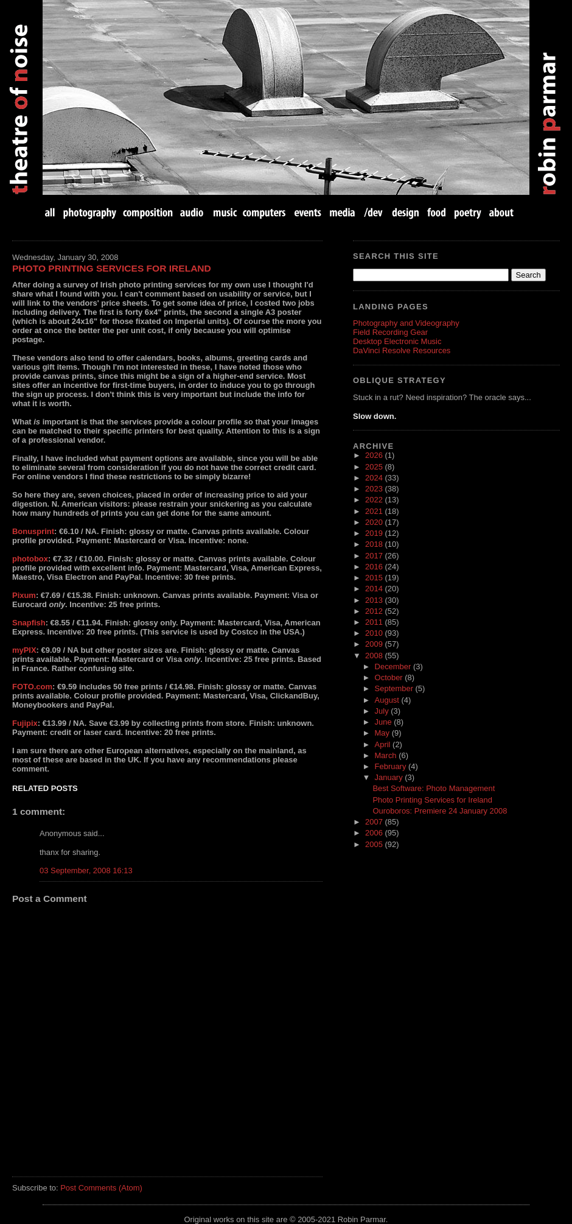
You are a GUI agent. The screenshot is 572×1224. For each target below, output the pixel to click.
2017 (375, 555)
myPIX (24, 650)
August (388, 700)
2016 (375, 566)
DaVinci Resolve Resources (401, 350)
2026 (375, 455)
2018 (375, 544)
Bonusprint (33, 531)
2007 (375, 821)
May (383, 732)
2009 (375, 644)
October (390, 677)
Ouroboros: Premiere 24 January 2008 (439, 810)
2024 (375, 477)
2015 (375, 577)
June (384, 721)
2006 (375, 832)
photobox (30, 558)
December (394, 666)
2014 (375, 588)
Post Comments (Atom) (101, 1187)
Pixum (24, 595)
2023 (375, 488)
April (384, 744)
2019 (375, 533)
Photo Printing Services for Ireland (111, 268)
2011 (375, 622)
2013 (375, 600)
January (390, 777)
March (387, 755)
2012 (375, 611)
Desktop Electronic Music (397, 341)
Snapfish (29, 622)
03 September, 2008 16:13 (86, 870)
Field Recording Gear (390, 332)
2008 (375, 655)
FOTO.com (32, 686)
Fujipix (25, 723)
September (395, 688)
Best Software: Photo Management (433, 788)
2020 (375, 522)
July (383, 711)
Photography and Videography (406, 323)
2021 (375, 511)
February (391, 766)
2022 (375, 499)
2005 (375, 844)
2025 (375, 466)
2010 (375, 633)
